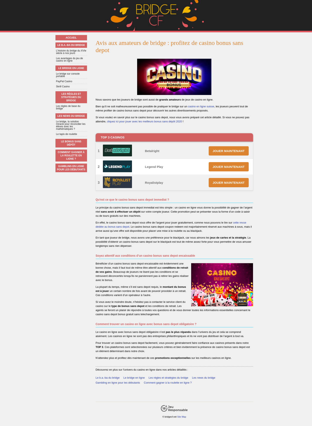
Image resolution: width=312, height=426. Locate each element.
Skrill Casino (63, 86)
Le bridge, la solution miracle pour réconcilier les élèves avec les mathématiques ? (71, 125)
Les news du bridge (203, 377)
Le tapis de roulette (66, 134)
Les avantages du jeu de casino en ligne (69, 59)
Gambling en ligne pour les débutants (118, 382)
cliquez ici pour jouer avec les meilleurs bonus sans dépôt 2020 (144, 121)
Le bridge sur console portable (68, 75)
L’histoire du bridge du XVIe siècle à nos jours (71, 52)
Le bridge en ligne (134, 377)
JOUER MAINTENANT (229, 151)
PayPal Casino (64, 81)
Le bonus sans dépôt (71, 143)
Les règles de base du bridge (68, 107)
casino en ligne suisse (201, 106)
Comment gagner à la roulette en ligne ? (168, 382)
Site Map (181, 416)
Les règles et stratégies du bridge (168, 377)
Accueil (71, 37)
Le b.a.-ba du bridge (108, 377)
